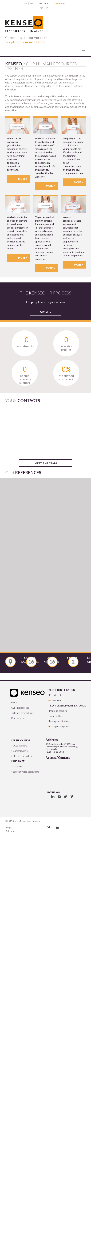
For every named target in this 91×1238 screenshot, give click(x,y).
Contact (42, 3)
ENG (32, 3)
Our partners (17, 718)
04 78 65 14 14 (58, 3)
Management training (59, 721)
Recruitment (55, 695)
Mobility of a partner (22, 756)
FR (25, 3)
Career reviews (20, 750)
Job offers (17, 766)
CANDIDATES (18, 761)
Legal (8, 827)
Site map (10, 831)
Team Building (56, 716)
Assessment (55, 700)
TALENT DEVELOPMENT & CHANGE (66, 705)
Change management (59, 726)
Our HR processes (20, 707)
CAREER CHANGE (20, 740)
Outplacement (20, 745)
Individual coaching (58, 710)
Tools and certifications (22, 713)
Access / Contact (58, 758)
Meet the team (45, 463)
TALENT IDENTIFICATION (61, 690)
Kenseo (14, 702)
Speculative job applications (26, 771)
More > (22, 178)
